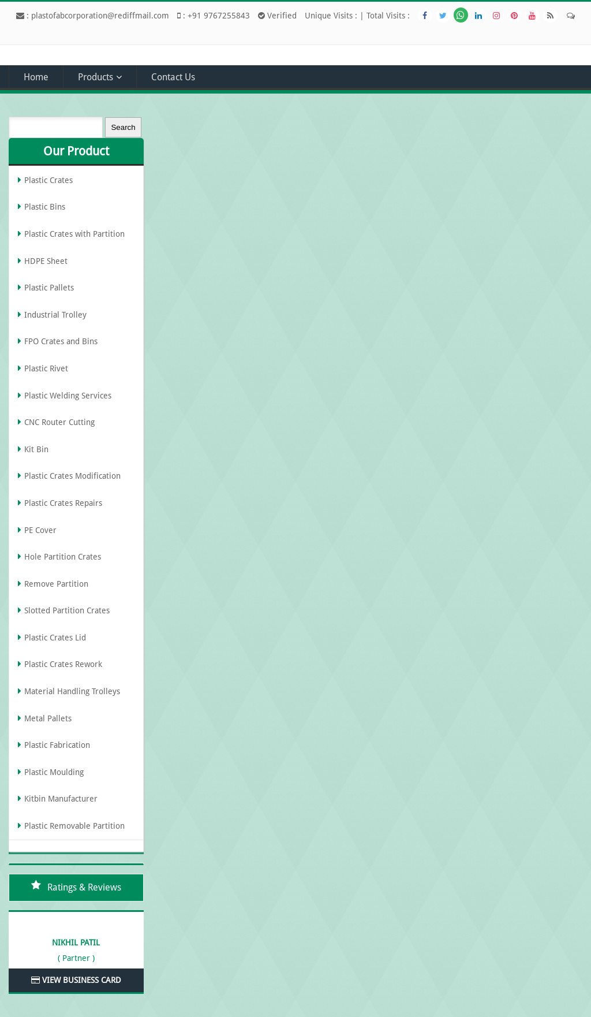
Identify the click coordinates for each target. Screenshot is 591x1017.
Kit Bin (36, 449)
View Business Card (76, 980)
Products (95, 77)
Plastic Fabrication (57, 745)
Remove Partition (56, 583)
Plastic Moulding (54, 772)
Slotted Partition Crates (67, 610)
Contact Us (173, 77)
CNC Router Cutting (59, 422)
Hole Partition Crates (62, 556)
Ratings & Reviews (84, 887)
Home (36, 77)
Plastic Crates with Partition (74, 234)
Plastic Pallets (49, 287)
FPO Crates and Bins (61, 341)
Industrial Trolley (55, 314)
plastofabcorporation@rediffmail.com (100, 15)
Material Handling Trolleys (72, 691)
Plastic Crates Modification (72, 475)
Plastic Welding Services (67, 395)
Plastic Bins (44, 206)
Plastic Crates (48, 180)
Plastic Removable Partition (74, 825)
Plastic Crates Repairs (63, 503)
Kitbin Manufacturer (61, 798)
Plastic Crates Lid (55, 637)
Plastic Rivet (46, 368)
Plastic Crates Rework (63, 664)
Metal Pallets (48, 718)
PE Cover (40, 530)
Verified (277, 15)
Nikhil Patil (76, 942)
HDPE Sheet (46, 261)
